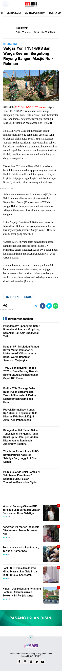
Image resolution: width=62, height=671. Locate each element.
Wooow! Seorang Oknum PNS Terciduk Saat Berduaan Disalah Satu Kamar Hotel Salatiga (21, 510)
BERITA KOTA (14, 13)
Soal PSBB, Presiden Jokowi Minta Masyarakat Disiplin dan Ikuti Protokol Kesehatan (20, 572)
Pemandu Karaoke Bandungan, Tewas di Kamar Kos (21, 549)
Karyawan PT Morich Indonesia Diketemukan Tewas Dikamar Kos (21, 530)
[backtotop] (31, 638)
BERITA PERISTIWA (35, 13)
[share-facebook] (42, 306)
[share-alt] (36, 306)
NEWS (28, 296)
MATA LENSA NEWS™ (31, 656)
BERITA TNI (10, 44)
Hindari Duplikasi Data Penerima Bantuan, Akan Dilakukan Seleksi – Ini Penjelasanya (22, 592)
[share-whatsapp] (55, 306)
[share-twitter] (49, 306)
